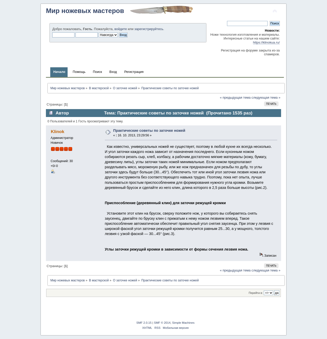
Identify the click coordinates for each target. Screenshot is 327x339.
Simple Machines (183, 322)
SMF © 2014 (162, 322)
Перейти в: (256, 292)
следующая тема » (265, 97)
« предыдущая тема (235, 97)
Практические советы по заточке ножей (149, 130)
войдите (121, 29)
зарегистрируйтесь (148, 29)
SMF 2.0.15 (144, 322)
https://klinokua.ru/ (266, 42)
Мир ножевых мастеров (85, 10)
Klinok (57, 131)
